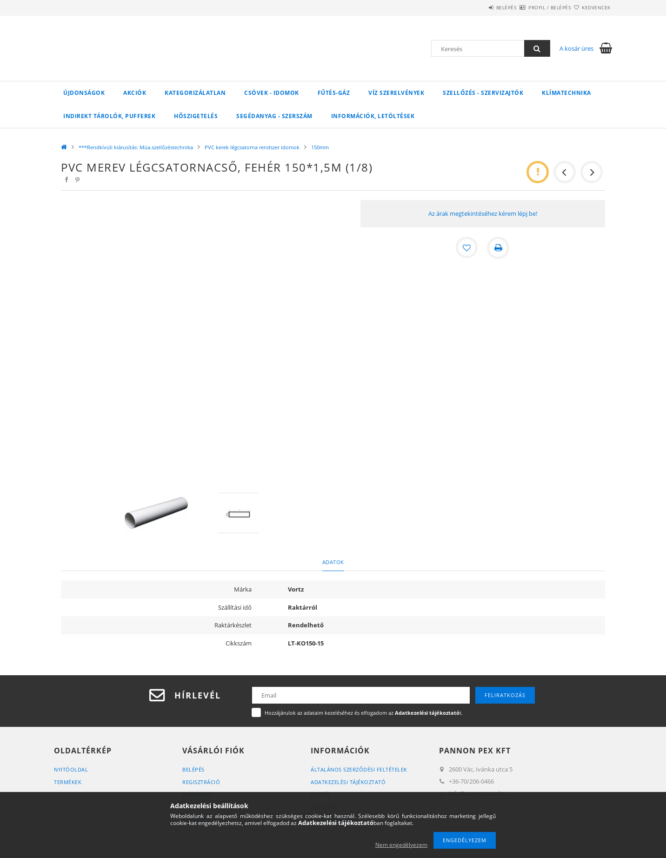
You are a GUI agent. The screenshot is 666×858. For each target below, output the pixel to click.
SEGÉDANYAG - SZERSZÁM (274, 116)
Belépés (479, 7)
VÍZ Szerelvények (396, 93)
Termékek (67, 781)
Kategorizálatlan (195, 93)
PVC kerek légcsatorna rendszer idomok (252, 147)
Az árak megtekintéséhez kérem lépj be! (482, 213)
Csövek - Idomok (271, 93)
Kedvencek (591, 7)
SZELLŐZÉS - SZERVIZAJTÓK (483, 93)
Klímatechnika (566, 93)
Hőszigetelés (196, 116)
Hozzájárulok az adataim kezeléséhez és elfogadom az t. (364, 712)
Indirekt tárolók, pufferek (109, 116)
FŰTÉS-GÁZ (334, 93)
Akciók (134, 93)
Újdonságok (84, 93)
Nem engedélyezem (401, 845)
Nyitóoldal (71, 769)
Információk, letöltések (373, 116)
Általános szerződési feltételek (359, 769)
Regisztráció (201, 781)
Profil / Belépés (533, 7)
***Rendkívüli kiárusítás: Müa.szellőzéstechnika (136, 147)
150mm (320, 147)
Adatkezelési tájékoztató (348, 781)
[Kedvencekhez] (467, 248)
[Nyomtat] (498, 248)
